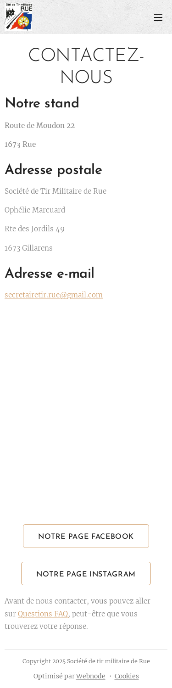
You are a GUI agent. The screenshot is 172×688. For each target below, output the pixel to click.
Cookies (127, 676)
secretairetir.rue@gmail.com (54, 295)
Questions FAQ (43, 614)
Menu (158, 17)
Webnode (90, 676)
